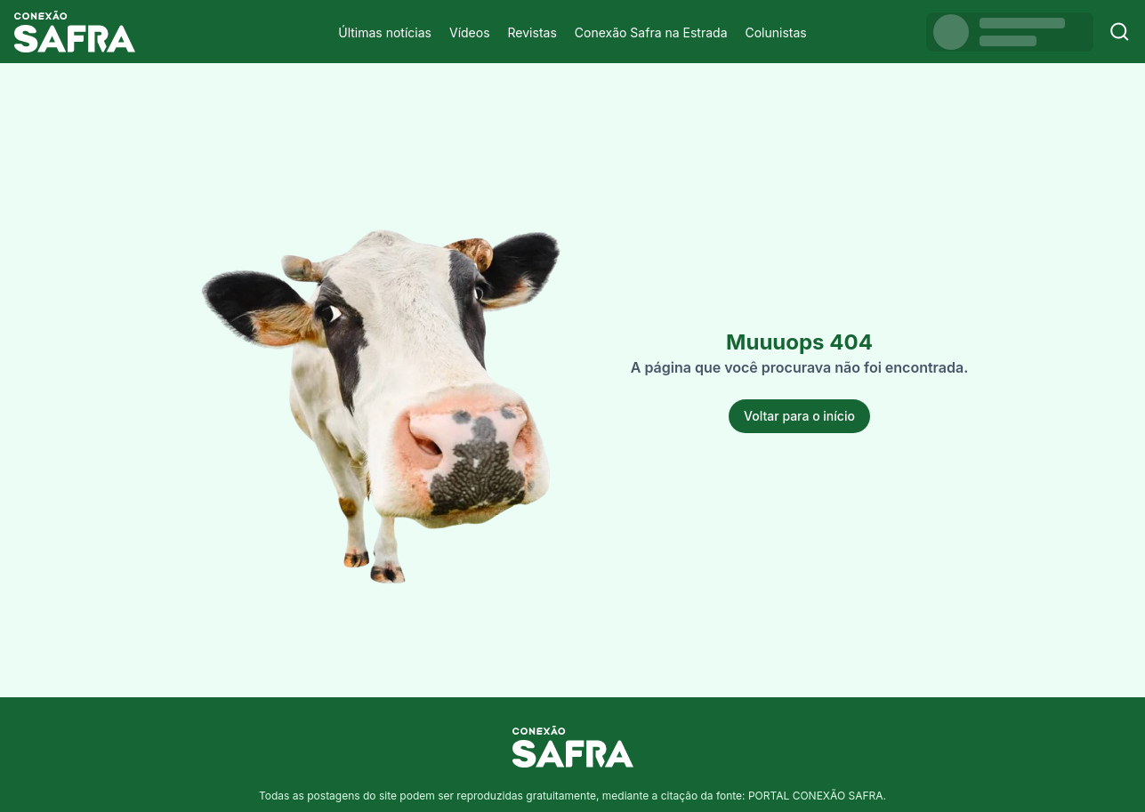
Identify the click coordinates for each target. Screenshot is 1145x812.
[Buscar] (1120, 31)
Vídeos (469, 32)
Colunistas (776, 32)
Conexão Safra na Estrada (651, 32)
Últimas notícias (384, 32)
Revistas (532, 32)
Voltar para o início (799, 415)
